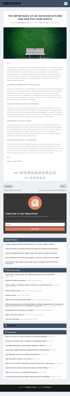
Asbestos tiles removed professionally (18, 300)
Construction (11, 332)
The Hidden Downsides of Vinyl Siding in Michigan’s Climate (24, 345)
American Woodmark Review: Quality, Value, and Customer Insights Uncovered (31, 253)
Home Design (11, 326)
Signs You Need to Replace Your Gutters (18, 359)
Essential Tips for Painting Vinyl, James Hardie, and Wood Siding (26, 368)
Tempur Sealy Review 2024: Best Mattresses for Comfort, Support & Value (29, 244)
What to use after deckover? (14, 315)
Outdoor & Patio (44, 22)
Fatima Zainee (17, 161)
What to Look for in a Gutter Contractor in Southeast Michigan (26, 336)
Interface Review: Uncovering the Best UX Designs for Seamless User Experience (31, 249)
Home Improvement (13, 270)
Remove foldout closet (12, 291)
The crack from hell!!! (12, 319)
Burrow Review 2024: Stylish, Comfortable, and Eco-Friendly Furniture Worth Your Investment (31, 262)
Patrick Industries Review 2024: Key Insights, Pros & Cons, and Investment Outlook (32, 257)
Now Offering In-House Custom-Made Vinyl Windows (22, 354)
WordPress (48, 387)
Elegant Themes (31, 387)
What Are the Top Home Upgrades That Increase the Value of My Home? (29, 363)
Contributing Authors (22, 22)
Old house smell (10, 295)
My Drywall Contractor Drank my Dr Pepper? (19, 310)
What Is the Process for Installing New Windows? (21, 372)
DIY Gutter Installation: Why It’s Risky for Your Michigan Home (25, 341)
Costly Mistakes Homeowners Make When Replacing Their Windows (27, 377)
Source (9, 161)
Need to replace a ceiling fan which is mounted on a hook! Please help (28, 285)
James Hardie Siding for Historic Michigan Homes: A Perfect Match (27, 350)
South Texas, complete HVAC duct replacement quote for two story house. (30, 274)
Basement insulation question (15, 280)
